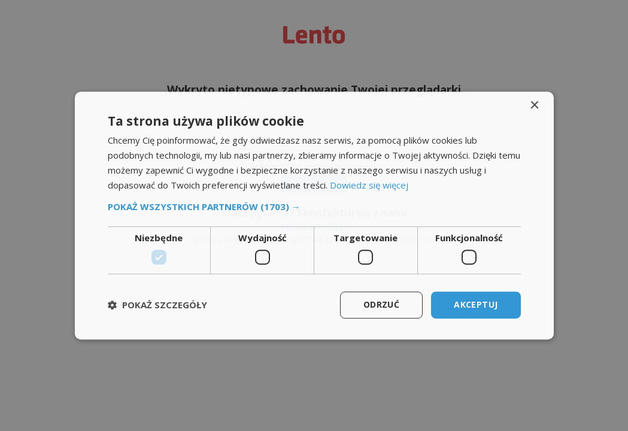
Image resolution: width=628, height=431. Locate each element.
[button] (314, 207)
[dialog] (314, 215)
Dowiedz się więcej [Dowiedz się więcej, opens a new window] (369, 185)
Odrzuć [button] (381, 304)
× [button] (534, 105)
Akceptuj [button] (475, 304)
